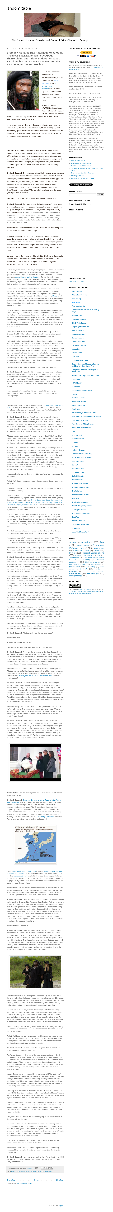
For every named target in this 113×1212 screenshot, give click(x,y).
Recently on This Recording (82, 454)
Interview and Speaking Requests (82, 173)
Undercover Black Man (80, 524)
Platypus (75, 443)
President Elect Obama (83, 555)
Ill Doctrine (76, 387)
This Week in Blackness (81, 513)
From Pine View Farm (80, 360)
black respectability (77, 564)
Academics (73, 543)
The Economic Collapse (80, 495)
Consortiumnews (78, 338)
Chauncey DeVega (84, 589)
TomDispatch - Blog (79, 521)
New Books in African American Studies (86, 416)
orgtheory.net (77, 435)
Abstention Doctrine (79, 295)
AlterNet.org (76, 302)
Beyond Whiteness (79, 319)
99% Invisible (77, 291)
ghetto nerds (74, 566)
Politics (72, 553)
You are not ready (20, 876)
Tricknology (48, 1171)
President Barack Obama (93, 553)
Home (36, 1180)
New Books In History (80, 420)
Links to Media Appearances (81, 163)
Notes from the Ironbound (81, 428)
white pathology (75, 576)
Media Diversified (78, 405)
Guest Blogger (99, 548)
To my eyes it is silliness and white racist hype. (35, 676)
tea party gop (93, 573)
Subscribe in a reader (76, 281)
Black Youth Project (79, 323)
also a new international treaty (24, 871)
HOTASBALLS (77, 383)
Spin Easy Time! (78, 461)
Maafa (54, 296)
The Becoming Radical (80, 487)
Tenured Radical (78, 480)
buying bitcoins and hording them (27, 277)
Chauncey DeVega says (37, 1171)
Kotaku (74, 394)
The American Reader (80, 483)
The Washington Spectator (82, 506)
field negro (76, 356)
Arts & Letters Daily (79, 306)
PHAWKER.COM (78, 439)
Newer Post (11, 1180)
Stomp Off (75, 465)
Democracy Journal (79, 345)
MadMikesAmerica (79, 398)
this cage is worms (79, 510)
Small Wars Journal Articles (82, 457)
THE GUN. (75, 498)
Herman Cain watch (81, 551)
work (74, 589)
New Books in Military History (83, 424)
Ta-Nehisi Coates (78, 476)
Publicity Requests (77, 176)
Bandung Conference (46, 817)
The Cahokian (77, 491)
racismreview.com (78, 450)
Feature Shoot (77, 353)
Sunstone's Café (78, 472)
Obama (96, 551)
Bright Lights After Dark (81, 327)
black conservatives (92, 562)
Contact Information (78, 161)
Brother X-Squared (23, 1171)
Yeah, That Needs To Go (81, 532)
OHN (74, 431)
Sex (98, 555)
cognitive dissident (79, 334)
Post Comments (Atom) (24, 1184)
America (13, 1171)
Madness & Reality (79, 402)
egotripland (76, 349)
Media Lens (76, 409)
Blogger (60, 1206)
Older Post (59, 1180)
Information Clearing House (82, 390)
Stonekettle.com (78, 469)
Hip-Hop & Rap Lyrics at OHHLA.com (85, 375)
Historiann (76, 379)
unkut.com (76, 528)
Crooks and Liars (78, 342)
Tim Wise (75, 517)
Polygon (75, 446)
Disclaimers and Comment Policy (82, 178)
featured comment (96, 564)
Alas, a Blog (76, 299)
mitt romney (91, 567)
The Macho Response (80, 502)
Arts (102, 542)
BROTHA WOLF (78, 330)
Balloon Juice (77, 316)
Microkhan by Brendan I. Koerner (84, 413)
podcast (83, 569)
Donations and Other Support (81, 166)
